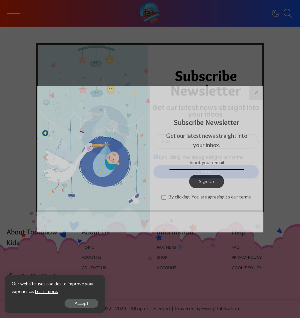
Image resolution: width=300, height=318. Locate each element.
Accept (81, 303)
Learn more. (46, 291)
